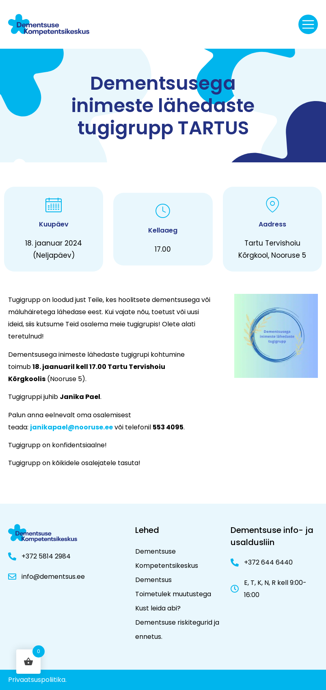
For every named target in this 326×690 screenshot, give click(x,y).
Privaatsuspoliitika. (37, 679)
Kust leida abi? (158, 608)
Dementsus (153, 579)
